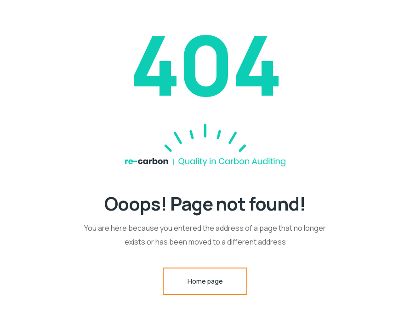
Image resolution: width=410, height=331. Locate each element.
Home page (205, 281)
